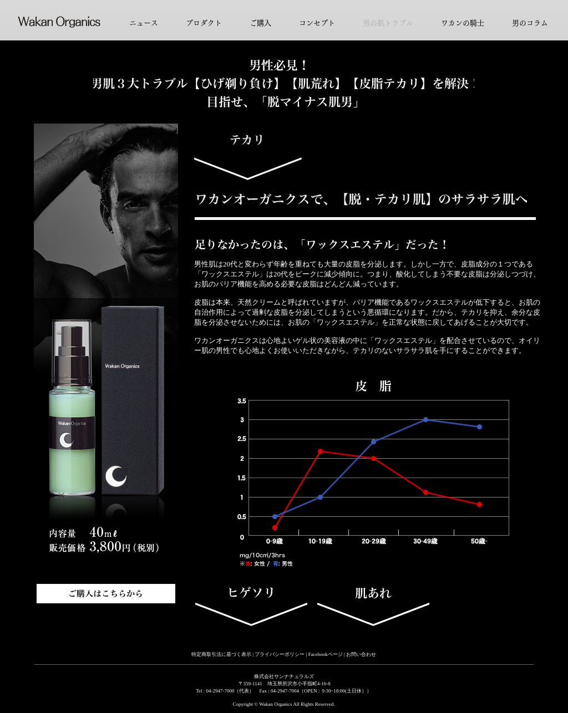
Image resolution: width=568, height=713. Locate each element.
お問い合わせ (361, 654)
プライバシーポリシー (280, 654)
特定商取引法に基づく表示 (221, 654)
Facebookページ (326, 654)
